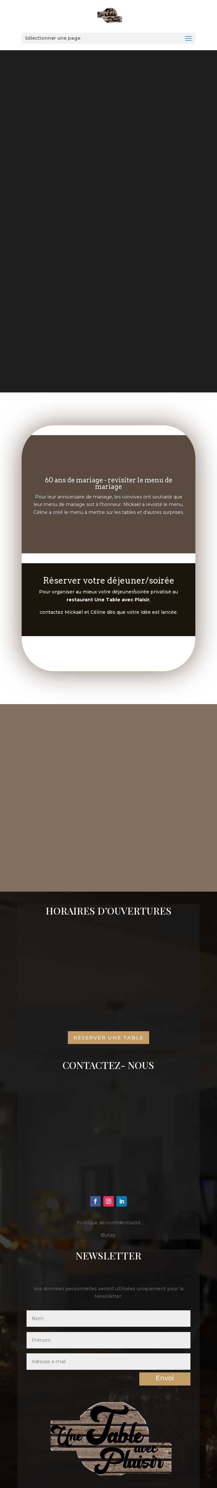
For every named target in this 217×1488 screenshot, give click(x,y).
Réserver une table (108, 1037)
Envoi (165, 1378)
